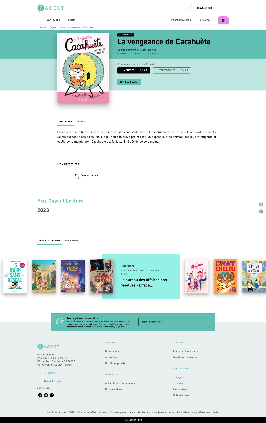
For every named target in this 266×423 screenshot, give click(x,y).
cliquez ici (120, 326)
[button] (202, 8)
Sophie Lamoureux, (129, 49)
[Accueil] (51, 8)
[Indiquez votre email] (169, 322)
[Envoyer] (206, 322)
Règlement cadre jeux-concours (156, 412)
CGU (72, 412)
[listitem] (40, 395)
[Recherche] (224, 8)
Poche (62, 27)
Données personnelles (122, 412)
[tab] (40, 20)
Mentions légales (56, 412)
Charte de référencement (92, 412)
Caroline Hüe (148, 49)
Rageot (53, 27)
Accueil (43, 27)
